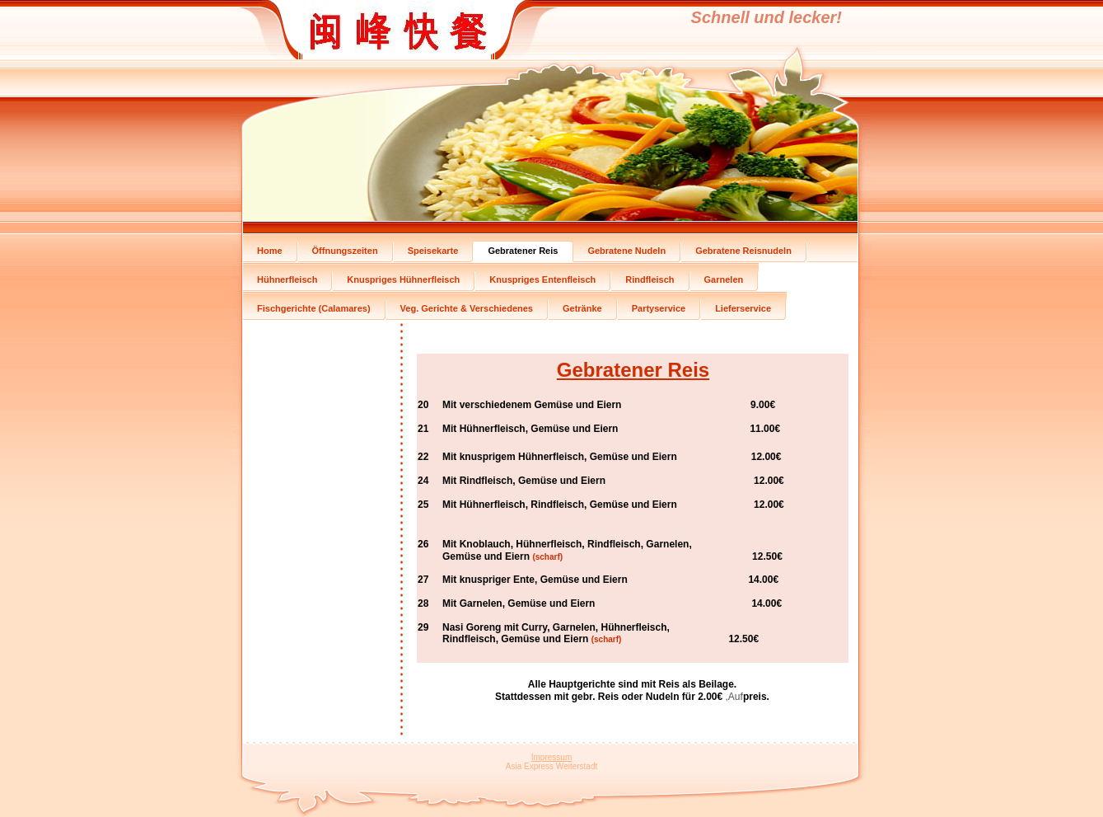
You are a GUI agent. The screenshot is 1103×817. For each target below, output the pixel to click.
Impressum (551, 757)
